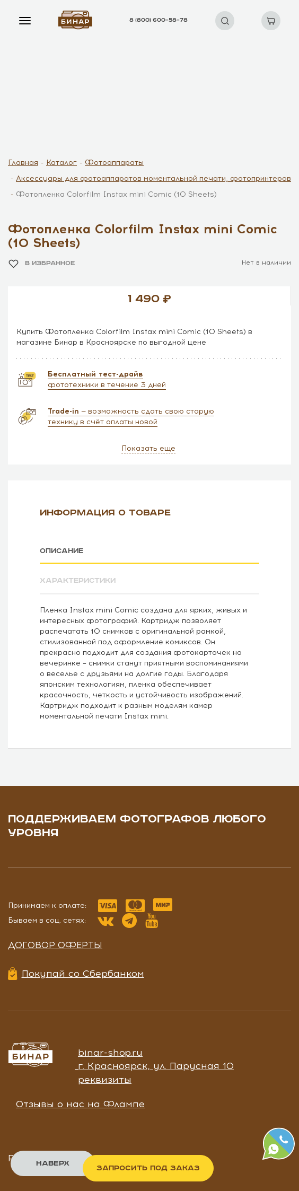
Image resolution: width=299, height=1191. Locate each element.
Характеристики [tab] (79, 580)
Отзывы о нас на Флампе (80, 1103)
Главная (23, 162)
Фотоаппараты (114, 162)
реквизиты (104, 1079)
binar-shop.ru (110, 1051)
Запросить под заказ (148, 1168)
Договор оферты (55, 944)
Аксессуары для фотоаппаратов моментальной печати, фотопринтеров (153, 178)
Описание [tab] (63, 551)
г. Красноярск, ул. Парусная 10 (156, 1065)
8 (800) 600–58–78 (158, 20)
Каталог (61, 162)
